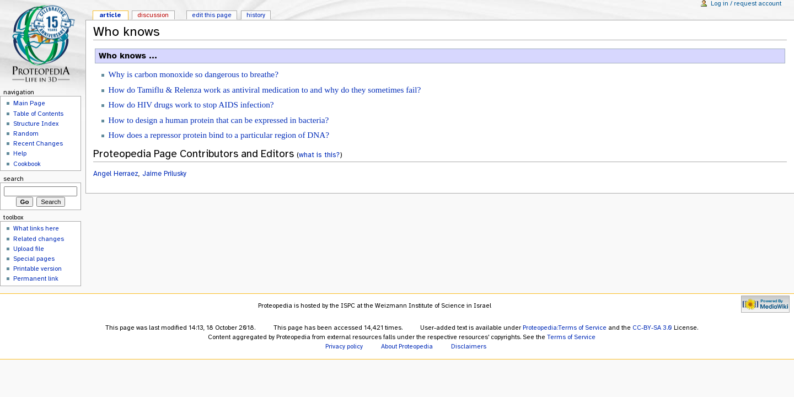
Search (13, 179)
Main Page (29, 103)
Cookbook (27, 164)
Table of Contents (38, 113)
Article (110, 15)
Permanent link (35, 278)
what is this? (319, 154)
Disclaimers (468, 346)
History (255, 15)
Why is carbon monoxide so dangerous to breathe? (193, 74)
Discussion (153, 15)
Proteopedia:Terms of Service (565, 327)
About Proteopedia (407, 346)
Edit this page (212, 15)
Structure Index (35, 123)
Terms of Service (571, 337)
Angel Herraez (115, 173)
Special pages (34, 258)
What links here (36, 228)
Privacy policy (344, 346)
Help (19, 153)
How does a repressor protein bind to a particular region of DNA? (218, 135)
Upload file (28, 249)
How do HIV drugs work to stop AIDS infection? (190, 104)
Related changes (38, 239)
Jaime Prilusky (164, 173)
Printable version (37, 268)
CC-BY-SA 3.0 (652, 327)
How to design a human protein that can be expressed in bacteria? (218, 120)
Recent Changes (38, 143)
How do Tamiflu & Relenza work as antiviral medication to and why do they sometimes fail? (264, 89)
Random (26, 133)
